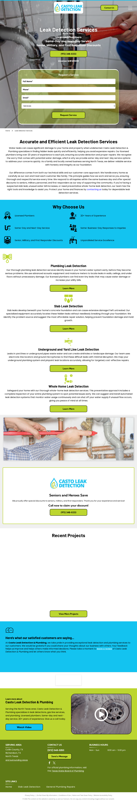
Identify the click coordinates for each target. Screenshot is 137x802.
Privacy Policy (29, 795)
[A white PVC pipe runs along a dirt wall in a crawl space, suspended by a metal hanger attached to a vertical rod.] (52, 558)
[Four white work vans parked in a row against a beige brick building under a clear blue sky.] (85, 590)
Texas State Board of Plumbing (68, 770)
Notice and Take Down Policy (82, 795)
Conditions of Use (65, 795)
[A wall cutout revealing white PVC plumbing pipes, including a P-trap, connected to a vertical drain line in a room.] (19, 558)
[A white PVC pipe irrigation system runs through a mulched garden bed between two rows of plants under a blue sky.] (118, 558)
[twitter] (54, 763)
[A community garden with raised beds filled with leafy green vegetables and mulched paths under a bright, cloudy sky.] (85, 558)
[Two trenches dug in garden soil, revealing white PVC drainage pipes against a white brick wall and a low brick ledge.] (52, 590)
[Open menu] (130, 8)
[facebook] (49, 763)
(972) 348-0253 (55, 750)
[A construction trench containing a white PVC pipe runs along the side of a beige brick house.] (118, 590)
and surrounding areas (16, 760)
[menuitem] (11, 786)
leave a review (104, 648)
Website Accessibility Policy (103, 795)
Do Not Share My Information (47, 795)
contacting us (94, 189)
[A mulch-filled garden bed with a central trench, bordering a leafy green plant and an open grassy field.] (19, 590)
